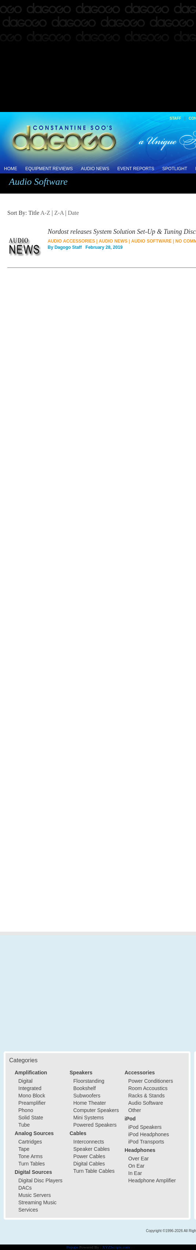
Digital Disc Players (40, 1180)
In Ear (135, 1173)
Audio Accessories (71, 241)
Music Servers (34, 1195)
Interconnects (88, 1142)
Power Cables (89, 1156)
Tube (24, 1125)
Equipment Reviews (49, 168)
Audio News (95, 168)
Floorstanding (88, 1081)
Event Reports (135, 168)
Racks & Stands (146, 1096)
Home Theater (89, 1103)
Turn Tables (31, 1164)
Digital (25, 1081)
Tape (23, 1149)
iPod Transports (146, 1142)
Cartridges (30, 1142)
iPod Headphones (148, 1134)
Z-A (59, 213)
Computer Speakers (96, 1110)
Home (10, 168)
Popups (72, 1247)
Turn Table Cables (94, 1171)
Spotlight (174, 168)
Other (134, 1110)
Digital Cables (89, 1164)
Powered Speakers (95, 1125)
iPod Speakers (145, 1127)
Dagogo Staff (68, 247)
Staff (175, 118)
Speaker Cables (91, 1149)
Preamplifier (32, 1103)
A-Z (45, 213)
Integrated (29, 1088)
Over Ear (138, 1158)
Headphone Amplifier (152, 1180)
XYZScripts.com (116, 1247)
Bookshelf (84, 1088)
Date (73, 213)
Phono (25, 1110)
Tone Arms (30, 1156)
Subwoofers (86, 1096)
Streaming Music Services (37, 1206)
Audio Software (151, 241)
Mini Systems (88, 1117)
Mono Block (31, 1096)
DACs (25, 1188)
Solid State (30, 1117)
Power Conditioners (150, 1081)
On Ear (136, 1166)
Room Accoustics (147, 1088)
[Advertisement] (98, 56)
